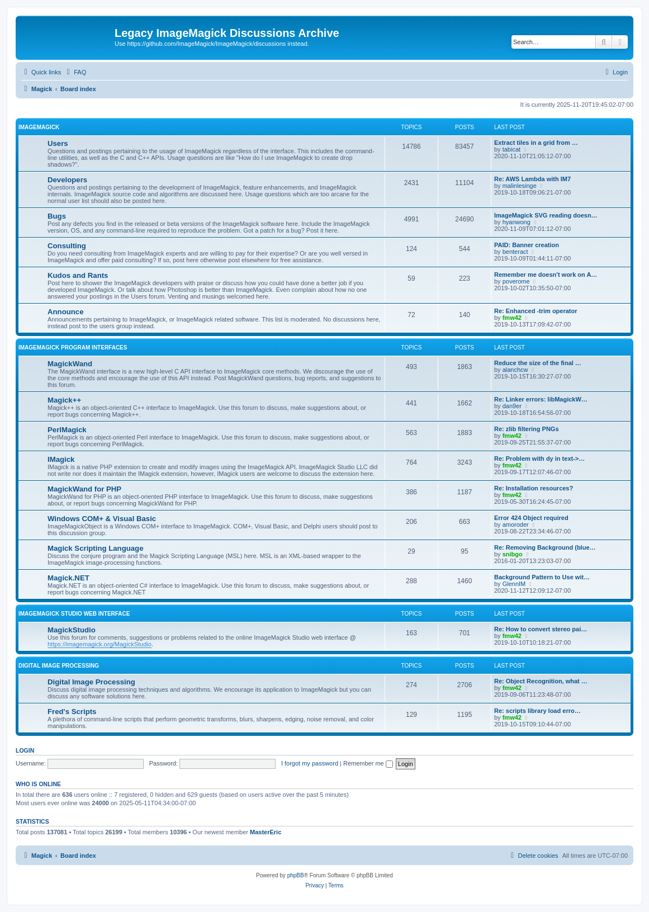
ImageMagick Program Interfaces (72, 347)
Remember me (368, 763)
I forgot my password (309, 763)
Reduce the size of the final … (537, 363)
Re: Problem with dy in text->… (539, 458)
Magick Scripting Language (95, 548)
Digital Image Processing (58, 666)
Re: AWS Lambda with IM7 (532, 179)
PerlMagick (67, 430)
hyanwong (516, 222)
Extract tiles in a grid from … (536, 142)
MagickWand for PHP (84, 489)
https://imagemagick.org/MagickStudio (99, 644)
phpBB (295, 875)
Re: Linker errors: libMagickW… (541, 399)
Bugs (57, 216)
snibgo (513, 554)
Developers (67, 180)
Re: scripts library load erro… (537, 710)
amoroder (516, 524)
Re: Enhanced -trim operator (535, 311)
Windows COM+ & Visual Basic (102, 518)
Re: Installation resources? (533, 488)
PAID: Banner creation (526, 245)
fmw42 (512, 317)
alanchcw (515, 369)
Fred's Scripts (72, 711)
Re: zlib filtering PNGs (526, 429)
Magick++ (64, 400)
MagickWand (70, 364)
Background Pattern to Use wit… (542, 577)
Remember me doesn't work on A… (545, 274)
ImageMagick (38, 127)
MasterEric (265, 832)
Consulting (67, 246)
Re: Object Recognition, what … (541, 681)
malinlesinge (520, 185)
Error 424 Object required (531, 517)
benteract (515, 251)
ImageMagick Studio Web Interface (74, 614)
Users (58, 143)
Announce (65, 312)
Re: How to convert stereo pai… (540, 629)
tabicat (511, 149)
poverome (516, 281)
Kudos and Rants (78, 275)
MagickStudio (72, 630)
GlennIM (514, 583)
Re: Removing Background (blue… (545, 547)
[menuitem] (75, 72)
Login (25, 750)
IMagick (61, 459)
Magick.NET (68, 578)
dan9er (512, 406)
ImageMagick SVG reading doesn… (546, 215)
